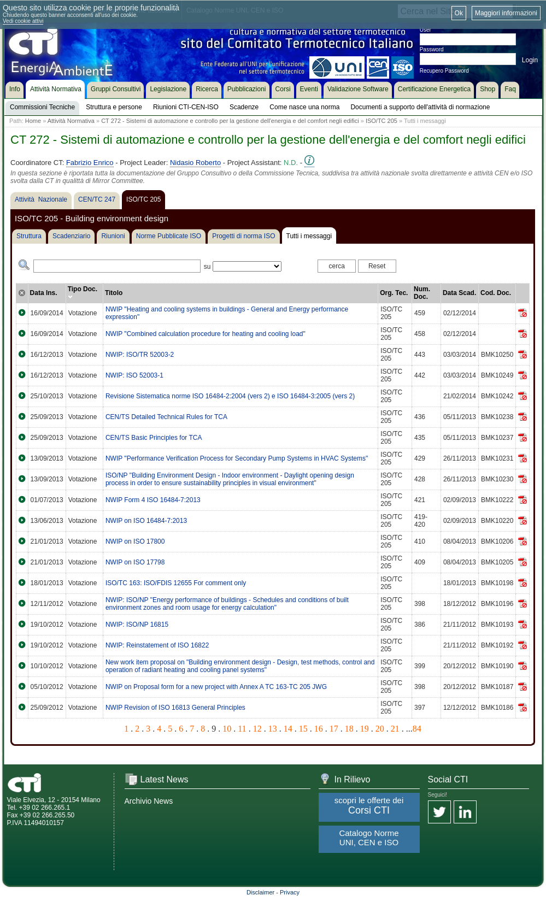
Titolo (113, 293)
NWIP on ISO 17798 (135, 562)
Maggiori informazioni (506, 13)
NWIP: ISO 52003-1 (134, 375)
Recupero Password (444, 71)
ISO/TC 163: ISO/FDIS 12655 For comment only (175, 583)
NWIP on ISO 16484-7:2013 (146, 521)
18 (349, 728)
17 (334, 728)
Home (33, 120)
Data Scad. (459, 293)
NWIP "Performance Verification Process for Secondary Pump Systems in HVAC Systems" (236, 458)
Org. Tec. (394, 293)
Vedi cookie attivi (23, 21)
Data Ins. (43, 293)
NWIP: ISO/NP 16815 (136, 624)
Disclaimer (260, 892)
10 (226, 728)
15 (303, 728)
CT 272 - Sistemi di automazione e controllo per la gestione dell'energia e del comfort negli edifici (230, 120)
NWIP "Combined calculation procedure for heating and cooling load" (205, 334)
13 (272, 728)
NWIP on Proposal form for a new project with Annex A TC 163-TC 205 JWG (216, 687)
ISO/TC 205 (381, 120)
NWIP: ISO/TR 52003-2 (139, 354)
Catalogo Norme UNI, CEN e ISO (368, 837)
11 (242, 728)
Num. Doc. (422, 293)
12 (257, 728)
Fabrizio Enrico (90, 162)
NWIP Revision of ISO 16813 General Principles (175, 707)
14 (288, 728)
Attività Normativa (71, 120)
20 (379, 728)
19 (364, 728)
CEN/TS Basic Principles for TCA (153, 437)
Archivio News (149, 801)
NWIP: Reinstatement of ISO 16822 (157, 645)
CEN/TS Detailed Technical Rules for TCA (166, 417)
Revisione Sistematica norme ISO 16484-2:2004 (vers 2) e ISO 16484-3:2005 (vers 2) (230, 396)
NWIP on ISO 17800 (135, 541)
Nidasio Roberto (195, 162)
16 (318, 728)
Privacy (290, 892)
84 (417, 728)
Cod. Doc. (495, 293)
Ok (459, 13)
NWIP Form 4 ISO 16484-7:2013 (153, 500)
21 (395, 728)
